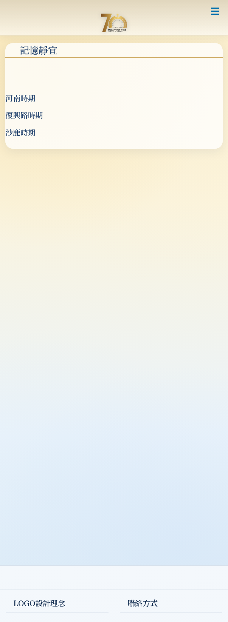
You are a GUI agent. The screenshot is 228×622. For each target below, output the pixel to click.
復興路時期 (24, 114)
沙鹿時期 (20, 132)
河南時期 (20, 97)
